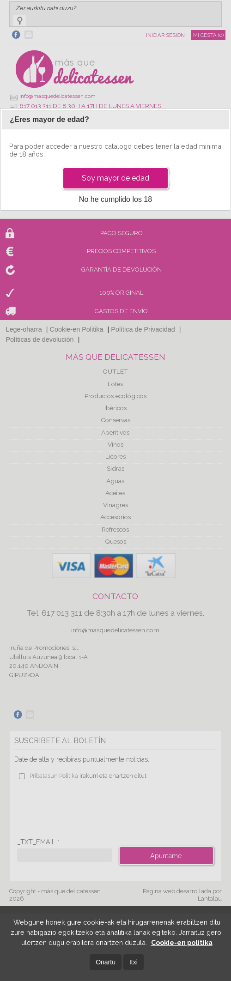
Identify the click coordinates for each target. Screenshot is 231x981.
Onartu (106, 962)
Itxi (133, 962)
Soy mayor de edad (115, 178)
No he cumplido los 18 (115, 199)
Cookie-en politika (182, 942)
